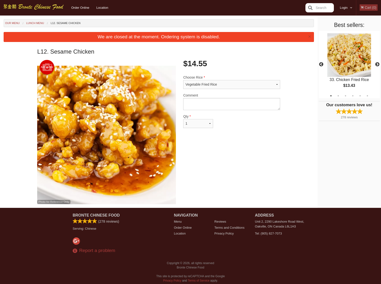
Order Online (80, 7)
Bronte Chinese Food (96, 215)
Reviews (220, 221)
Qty (198, 121)
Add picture (47, 67)
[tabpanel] (349, 64)
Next (377, 64)
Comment (231, 101)
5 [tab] (360, 95)
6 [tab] (367, 95)
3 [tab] (345, 95)
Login (344, 7)
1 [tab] (331, 95)
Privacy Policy (224, 233)
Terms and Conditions (229, 227)
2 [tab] (338, 95)
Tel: (268, 233)
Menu (178, 221)
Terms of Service (198, 280)
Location (102, 7)
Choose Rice (231, 82)
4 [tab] (352, 95)
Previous (321, 64)
